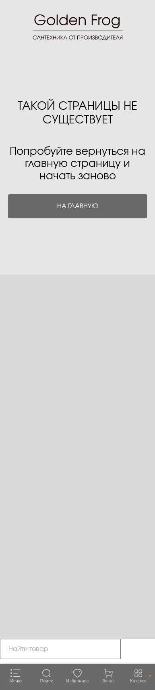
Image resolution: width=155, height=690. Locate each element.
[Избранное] (77, 676)
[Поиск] (46, 676)
